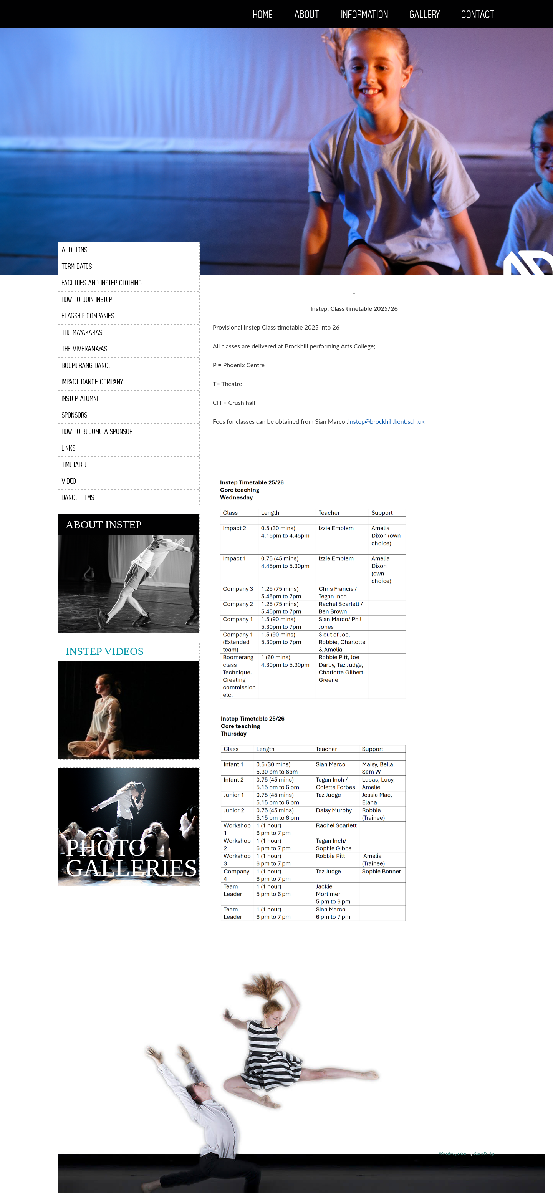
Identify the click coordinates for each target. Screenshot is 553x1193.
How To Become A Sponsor (97, 431)
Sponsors (75, 415)
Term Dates (77, 266)
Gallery (425, 14)
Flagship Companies (88, 316)
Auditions (75, 250)
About (307, 14)
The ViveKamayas (85, 349)
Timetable (75, 465)
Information (365, 14)
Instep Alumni (80, 398)
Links (69, 448)
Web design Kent (453, 1153)
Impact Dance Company (92, 382)
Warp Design (484, 1153)
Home (263, 14)
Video (69, 481)
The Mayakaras (82, 332)
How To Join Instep (87, 299)
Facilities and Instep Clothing (102, 283)
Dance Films (78, 498)
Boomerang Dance (87, 365)
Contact (478, 14)
